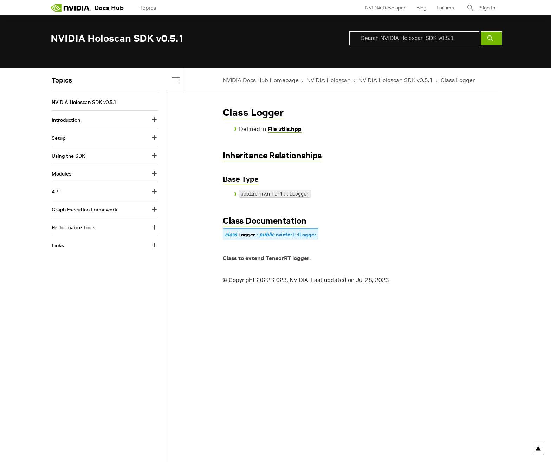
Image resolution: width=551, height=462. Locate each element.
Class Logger (458, 80)
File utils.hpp (285, 128)
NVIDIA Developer (385, 8)
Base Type (241, 179)
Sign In (487, 8)
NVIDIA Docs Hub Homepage (261, 80)
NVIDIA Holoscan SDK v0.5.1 (395, 80)
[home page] (71, 7)
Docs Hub (109, 8)
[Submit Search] (491, 38)
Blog (421, 8)
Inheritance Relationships (272, 155)
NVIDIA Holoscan (328, 80)
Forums (445, 8)
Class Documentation (264, 220)
